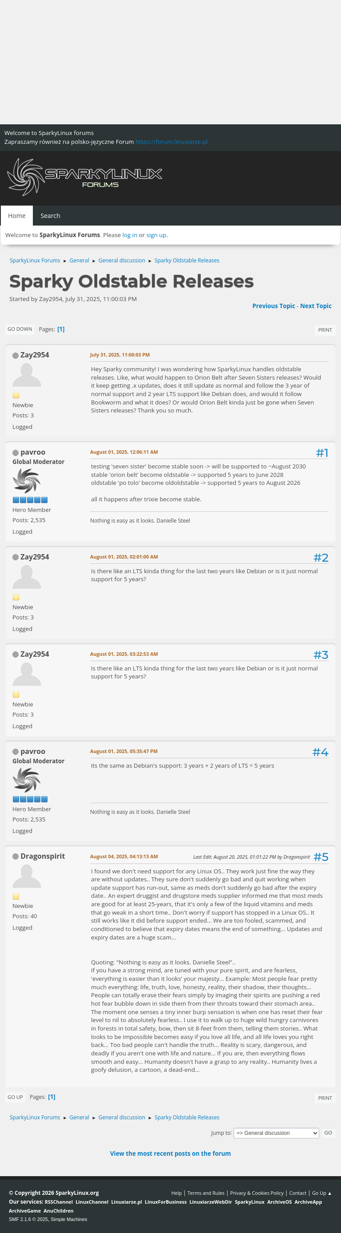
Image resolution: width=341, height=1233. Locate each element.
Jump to (221, 1132)
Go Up (15, 1097)
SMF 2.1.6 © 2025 (28, 1219)
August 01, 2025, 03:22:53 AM (124, 653)
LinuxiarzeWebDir (211, 1201)
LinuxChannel (91, 1201)
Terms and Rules (206, 1192)
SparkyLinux (250, 1201)
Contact (297, 1192)
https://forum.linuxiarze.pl (171, 142)
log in (130, 235)
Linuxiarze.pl (126, 1201)
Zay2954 (34, 355)
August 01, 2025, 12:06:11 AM (124, 451)
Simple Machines (69, 1219)
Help (176, 1192)
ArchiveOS (279, 1201)
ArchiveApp (308, 1201)
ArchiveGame (25, 1210)
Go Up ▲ (322, 1192)
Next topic (316, 306)
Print (325, 329)
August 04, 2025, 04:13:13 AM (124, 856)
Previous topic (273, 306)
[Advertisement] (170, 62)
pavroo (32, 452)
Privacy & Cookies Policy (256, 1192)
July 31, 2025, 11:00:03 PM (120, 354)
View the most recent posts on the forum (170, 1154)
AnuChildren (58, 1210)
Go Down (20, 328)
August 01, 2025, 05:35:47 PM (124, 751)
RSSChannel (59, 1201)
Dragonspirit (42, 856)
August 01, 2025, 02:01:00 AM (124, 556)
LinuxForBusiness (165, 1201)
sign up (157, 235)
